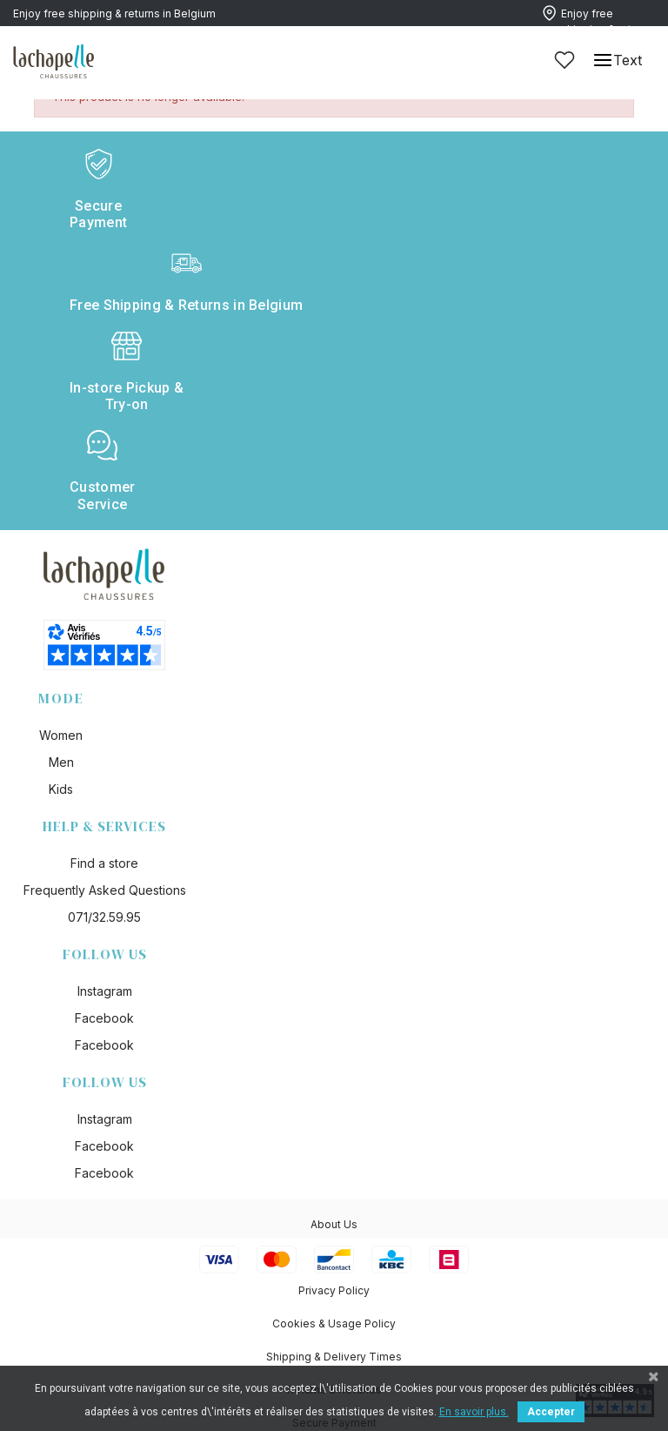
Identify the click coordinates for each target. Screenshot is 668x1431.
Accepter (551, 1412)
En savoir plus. (474, 1412)
